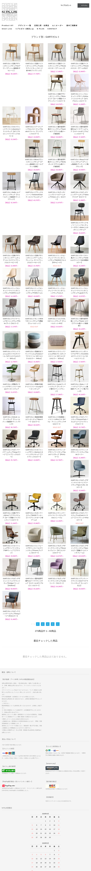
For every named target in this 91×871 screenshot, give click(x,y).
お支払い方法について (9, 841)
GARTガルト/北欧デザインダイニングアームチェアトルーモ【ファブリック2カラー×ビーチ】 (56, 200)
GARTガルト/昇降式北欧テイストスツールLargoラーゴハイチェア (79, 328)
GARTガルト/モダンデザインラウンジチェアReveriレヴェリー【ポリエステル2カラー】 (34, 493)
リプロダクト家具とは (24, 29)
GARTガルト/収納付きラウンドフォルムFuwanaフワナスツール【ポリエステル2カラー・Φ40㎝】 (79, 296)
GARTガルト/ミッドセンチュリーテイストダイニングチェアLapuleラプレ (34, 265)
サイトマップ (36, 841)
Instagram (64, 844)
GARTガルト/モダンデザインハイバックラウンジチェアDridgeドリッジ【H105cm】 (79, 493)
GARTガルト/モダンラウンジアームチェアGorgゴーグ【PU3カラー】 (79, 524)
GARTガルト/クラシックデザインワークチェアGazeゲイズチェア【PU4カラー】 (11, 427)
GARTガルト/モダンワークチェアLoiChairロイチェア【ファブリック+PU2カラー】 (57, 460)
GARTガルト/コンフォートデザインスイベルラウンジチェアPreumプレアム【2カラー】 (11, 493)
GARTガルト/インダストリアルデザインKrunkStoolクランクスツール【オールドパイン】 (34, 329)
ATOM (34, 847)
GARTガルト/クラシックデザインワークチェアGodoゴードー (34, 426)
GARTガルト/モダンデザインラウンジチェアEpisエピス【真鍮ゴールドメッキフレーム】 (56, 493)
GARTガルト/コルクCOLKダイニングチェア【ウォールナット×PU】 (11, 295)
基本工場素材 (72, 25)
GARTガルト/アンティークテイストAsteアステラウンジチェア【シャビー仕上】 (56, 525)
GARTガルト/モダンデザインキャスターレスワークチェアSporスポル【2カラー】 (56, 427)
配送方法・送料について (10, 844)
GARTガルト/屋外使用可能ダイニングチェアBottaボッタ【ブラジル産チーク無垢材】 (79, 135)
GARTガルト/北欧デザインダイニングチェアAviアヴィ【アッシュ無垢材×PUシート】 (11, 67)
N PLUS (40, 29)
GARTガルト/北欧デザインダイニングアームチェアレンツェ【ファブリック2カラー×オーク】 (79, 200)
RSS (33, 844)
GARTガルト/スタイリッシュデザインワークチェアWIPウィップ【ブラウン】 (79, 460)
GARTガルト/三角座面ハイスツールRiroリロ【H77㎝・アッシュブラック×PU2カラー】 (11, 394)
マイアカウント (66, 5)
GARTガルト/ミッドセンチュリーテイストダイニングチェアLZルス (11, 265)
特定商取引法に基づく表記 (11, 847)
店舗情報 (5, 850)
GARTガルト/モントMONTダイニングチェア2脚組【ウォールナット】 (79, 265)
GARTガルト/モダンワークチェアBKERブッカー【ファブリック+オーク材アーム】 (11, 460)
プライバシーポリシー (9, 853)
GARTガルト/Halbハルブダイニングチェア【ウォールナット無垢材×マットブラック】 (34, 167)
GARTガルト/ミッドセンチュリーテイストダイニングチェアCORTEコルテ (57, 232)
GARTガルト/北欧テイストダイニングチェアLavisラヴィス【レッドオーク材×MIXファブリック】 (34, 67)
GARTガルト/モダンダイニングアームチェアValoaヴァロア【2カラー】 (12, 199)
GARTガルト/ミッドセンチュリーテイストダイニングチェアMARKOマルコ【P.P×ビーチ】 (11, 233)
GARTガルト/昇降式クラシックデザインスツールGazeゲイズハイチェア (57, 328)
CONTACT (52, 29)
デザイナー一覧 (24, 25)
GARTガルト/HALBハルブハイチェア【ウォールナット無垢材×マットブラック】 (57, 362)
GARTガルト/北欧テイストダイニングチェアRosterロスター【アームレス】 (57, 66)
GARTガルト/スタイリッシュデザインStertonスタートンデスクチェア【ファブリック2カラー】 (79, 394)
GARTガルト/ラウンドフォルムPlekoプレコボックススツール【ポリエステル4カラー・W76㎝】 (12, 329)
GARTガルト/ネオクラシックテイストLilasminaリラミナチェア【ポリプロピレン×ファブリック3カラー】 (57, 100)
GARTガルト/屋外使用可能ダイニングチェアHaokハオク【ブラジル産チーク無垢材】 (11, 135)
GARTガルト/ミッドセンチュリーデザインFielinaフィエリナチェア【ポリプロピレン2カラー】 (34, 99)
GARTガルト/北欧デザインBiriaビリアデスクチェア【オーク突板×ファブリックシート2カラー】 (79, 427)
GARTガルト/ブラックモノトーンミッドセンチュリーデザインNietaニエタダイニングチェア (34, 200)
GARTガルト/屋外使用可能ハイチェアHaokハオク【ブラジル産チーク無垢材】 (34, 296)
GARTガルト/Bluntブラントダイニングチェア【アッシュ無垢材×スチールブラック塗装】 (57, 135)
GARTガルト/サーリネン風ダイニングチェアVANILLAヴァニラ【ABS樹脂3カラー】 (34, 233)
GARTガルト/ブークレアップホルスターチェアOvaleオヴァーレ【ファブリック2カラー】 (79, 99)
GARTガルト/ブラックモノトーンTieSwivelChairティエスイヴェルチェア (56, 166)
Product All (8, 25)
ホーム (5, 838)
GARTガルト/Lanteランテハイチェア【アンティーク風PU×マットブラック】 (11, 362)
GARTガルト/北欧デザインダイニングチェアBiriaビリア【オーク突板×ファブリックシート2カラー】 (11, 99)
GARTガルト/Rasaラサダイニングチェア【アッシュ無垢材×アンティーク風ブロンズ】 (11, 167)
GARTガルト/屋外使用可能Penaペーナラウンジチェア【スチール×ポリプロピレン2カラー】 (11, 525)
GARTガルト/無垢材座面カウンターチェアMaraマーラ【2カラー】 (79, 361)
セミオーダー (57, 25)
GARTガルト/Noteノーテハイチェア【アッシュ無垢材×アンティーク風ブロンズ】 (34, 362)
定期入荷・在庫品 (41, 25)
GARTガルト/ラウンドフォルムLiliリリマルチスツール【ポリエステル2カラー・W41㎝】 (57, 296)
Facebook (64, 841)
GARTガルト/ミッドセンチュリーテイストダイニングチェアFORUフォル (79, 232)
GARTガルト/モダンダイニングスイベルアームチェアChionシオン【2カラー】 (79, 167)
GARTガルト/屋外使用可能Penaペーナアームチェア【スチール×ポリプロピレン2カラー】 (34, 135)
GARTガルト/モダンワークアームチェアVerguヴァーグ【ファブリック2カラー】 (57, 394)
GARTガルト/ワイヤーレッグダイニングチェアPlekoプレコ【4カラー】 (57, 265)
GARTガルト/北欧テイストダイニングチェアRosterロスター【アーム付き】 (79, 66)
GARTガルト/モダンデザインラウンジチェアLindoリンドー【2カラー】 (34, 524)
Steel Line (7, 29)
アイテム (83, 5)
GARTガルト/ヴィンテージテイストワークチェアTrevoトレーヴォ (34, 459)
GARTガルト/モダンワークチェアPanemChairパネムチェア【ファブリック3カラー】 (34, 394)
